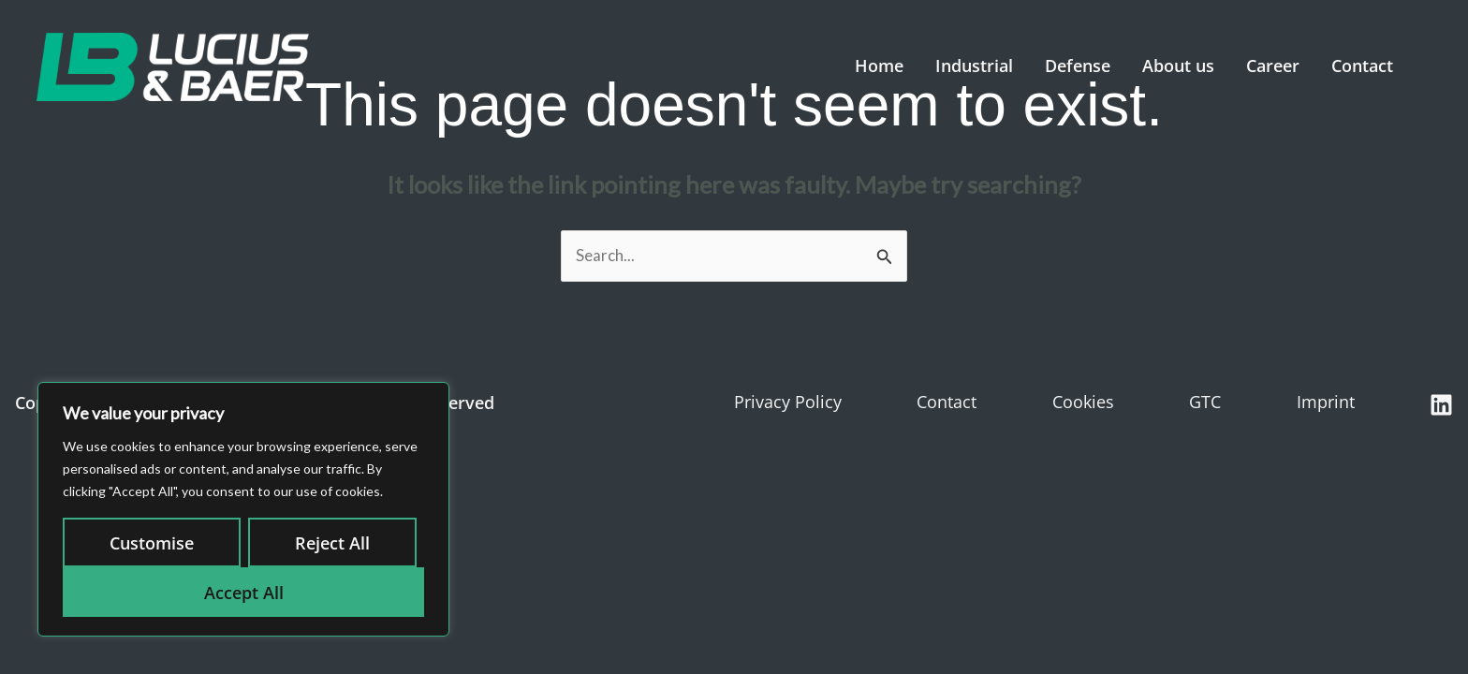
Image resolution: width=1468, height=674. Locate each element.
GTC (1205, 401)
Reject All (332, 543)
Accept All (244, 592)
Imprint (1326, 401)
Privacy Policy (788, 401)
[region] (243, 509)
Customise (152, 543)
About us (1172, 65)
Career (1266, 65)
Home (872, 65)
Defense (1071, 65)
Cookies (1083, 401)
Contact (1356, 65)
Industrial (967, 65)
